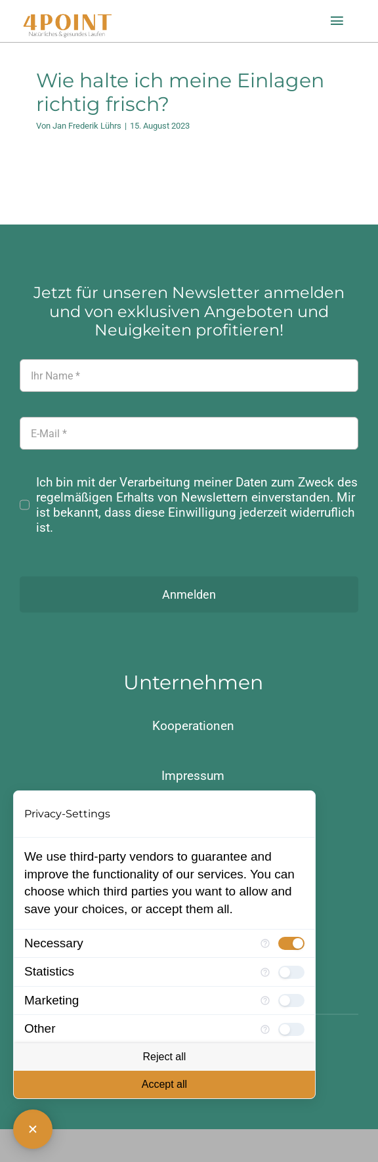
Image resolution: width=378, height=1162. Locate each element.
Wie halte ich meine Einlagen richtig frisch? (180, 92)
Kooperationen (193, 725)
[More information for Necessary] (265, 943)
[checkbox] (291, 943)
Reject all (164, 1056)
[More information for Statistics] (265, 972)
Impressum (192, 775)
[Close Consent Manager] (32, 1129)
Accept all (164, 1084)
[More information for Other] (265, 1029)
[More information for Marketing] (265, 1000)
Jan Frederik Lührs (86, 126)
